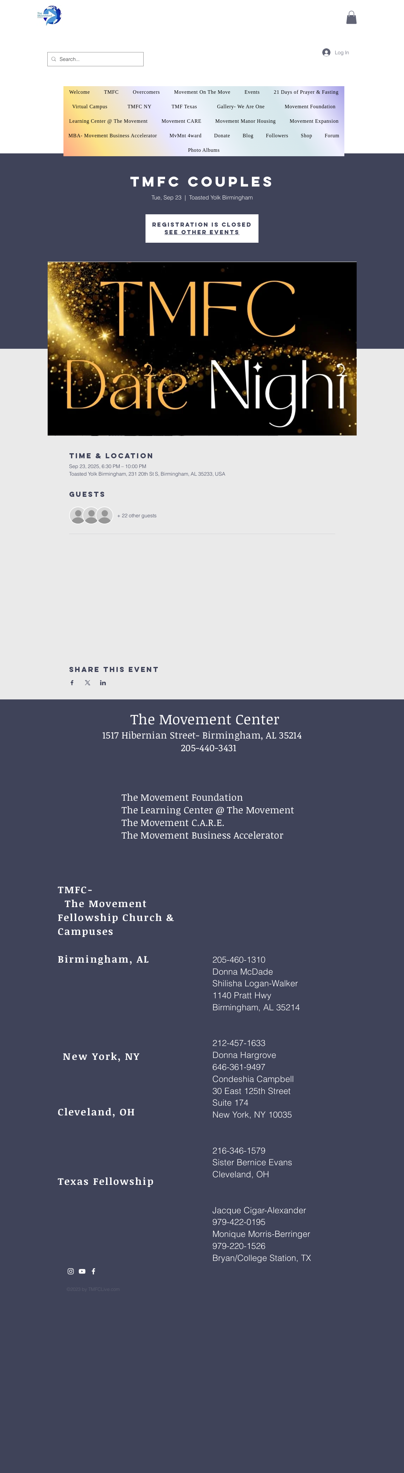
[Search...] (95, 59)
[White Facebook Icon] (93, 1271)
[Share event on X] (88, 682)
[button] (351, 17)
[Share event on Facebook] (72, 682)
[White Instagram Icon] (71, 1271)
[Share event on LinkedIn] (103, 682)
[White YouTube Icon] (82, 1271)
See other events (202, 232)
